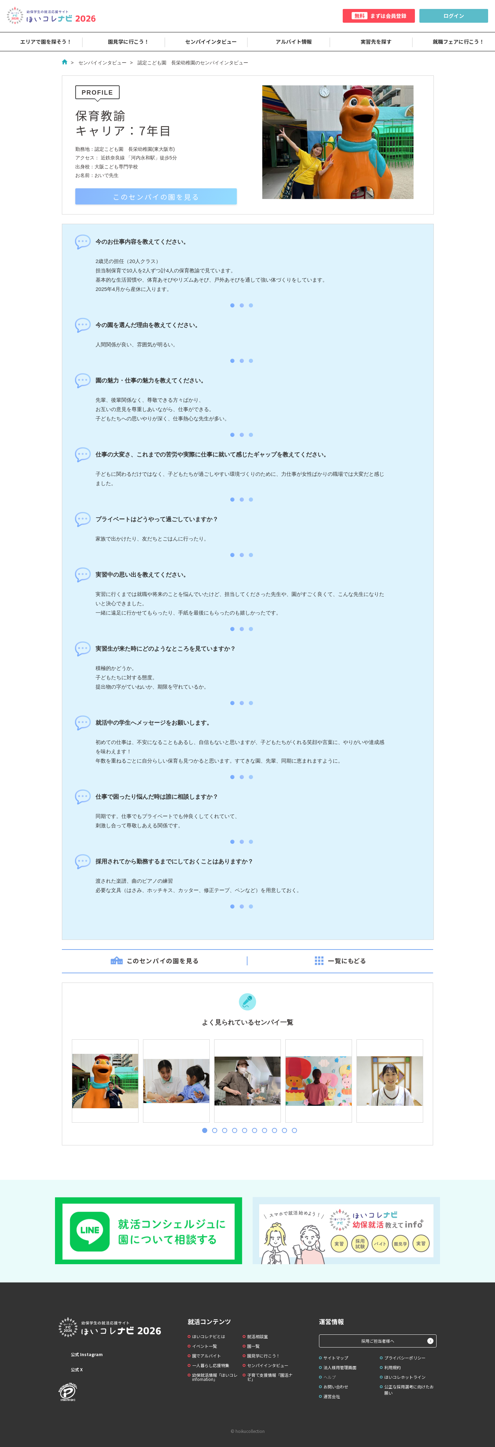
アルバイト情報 (289, 42)
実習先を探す (371, 42)
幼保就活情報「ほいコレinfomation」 (215, 1377)
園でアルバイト (206, 1356)
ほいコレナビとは (208, 1336)
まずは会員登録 (379, 15)
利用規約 (392, 1367)
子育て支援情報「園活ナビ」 (270, 1377)
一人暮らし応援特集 (210, 1365)
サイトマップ (335, 1358)
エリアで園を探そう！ (41, 42)
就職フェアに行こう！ (453, 42)
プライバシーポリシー (405, 1358)
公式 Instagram (80, 1354)
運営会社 (331, 1396)
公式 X (70, 1369)
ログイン (453, 15)
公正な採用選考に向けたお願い (409, 1390)
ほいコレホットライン (405, 1377)
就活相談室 (257, 1336)
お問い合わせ (335, 1387)
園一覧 (253, 1346)
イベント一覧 (204, 1346)
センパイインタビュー (206, 42)
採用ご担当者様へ (377, 1341)
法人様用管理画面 (339, 1367)
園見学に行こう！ (123, 42)
